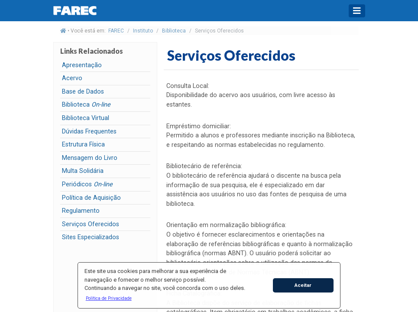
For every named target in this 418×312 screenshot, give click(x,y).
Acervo (72, 78)
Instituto (143, 31)
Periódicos (87, 184)
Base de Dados (83, 91)
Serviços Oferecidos (90, 224)
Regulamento (81, 210)
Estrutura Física (83, 144)
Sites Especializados (90, 237)
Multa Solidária (83, 171)
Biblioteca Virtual (85, 118)
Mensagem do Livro (89, 158)
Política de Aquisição (91, 198)
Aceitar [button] (303, 285)
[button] (108, 298)
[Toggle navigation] (357, 10)
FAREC (116, 31)
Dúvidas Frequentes (89, 131)
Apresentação (82, 65)
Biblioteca (174, 31)
